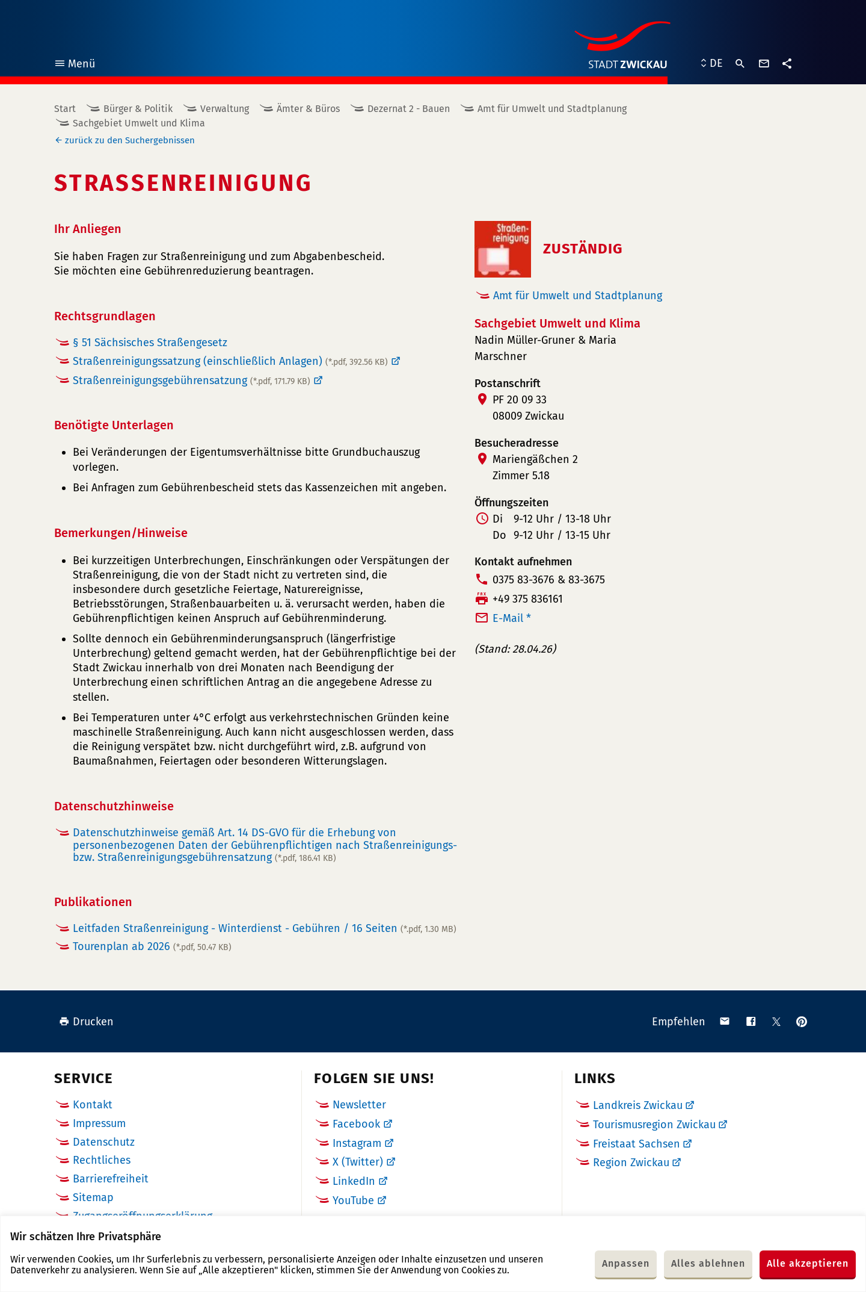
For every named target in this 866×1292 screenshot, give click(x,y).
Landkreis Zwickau (638, 1105)
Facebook (356, 1124)
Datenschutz (104, 1142)
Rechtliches (102, 1160)
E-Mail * (512, 618)
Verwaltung (224, 108)
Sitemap (93, 1197)
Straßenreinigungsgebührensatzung (191, 380)
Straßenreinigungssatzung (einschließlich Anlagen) (230, 361)
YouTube (353, 1200)
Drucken (86, 1021)
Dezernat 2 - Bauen (408, 108)
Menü (74, 65)
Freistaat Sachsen (636, 1144)
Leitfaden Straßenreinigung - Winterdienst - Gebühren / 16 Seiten (264, 928)
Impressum (99, 1123)
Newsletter (359, 1104)
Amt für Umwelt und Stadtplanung (552, 108)
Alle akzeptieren (808, 1263)
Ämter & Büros (308, 108)
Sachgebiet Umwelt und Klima (139, 123)
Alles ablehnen (708, 1263)
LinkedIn (354, 1181)
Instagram (357, 1143)
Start (65, 108)
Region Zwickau (631, 1162)
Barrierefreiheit (111, 1178)
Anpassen (626, 1263)
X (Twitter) (358, 1162)
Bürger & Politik (138, 108)
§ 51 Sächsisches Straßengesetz (150, 342)
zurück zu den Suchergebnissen (130, 140)
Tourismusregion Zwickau (654, 1124)
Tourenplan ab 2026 (152, 946)
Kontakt (92, 1104)
